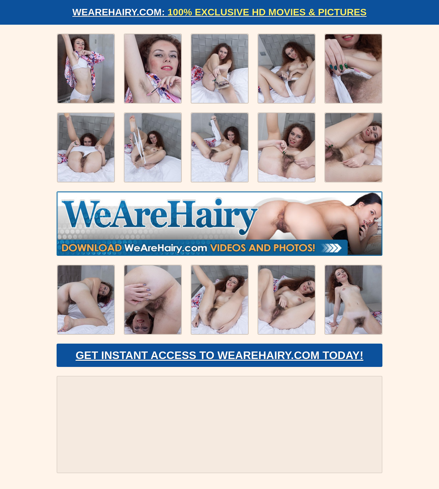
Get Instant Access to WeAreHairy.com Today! (219, 355)
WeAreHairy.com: (219, 12)
